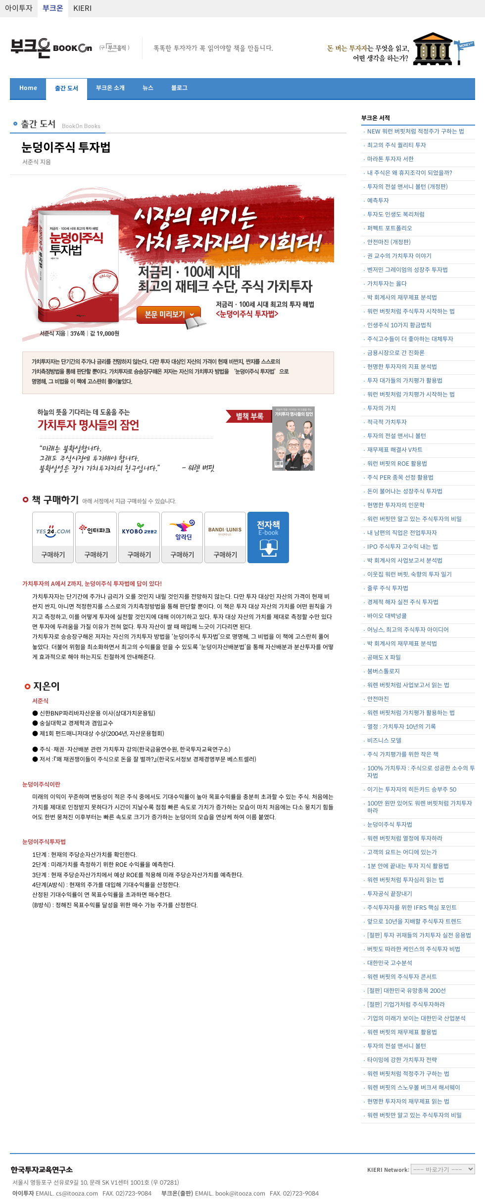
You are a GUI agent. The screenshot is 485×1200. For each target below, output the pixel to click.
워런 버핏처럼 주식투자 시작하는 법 (411, 311)
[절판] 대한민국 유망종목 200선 (406, 991)
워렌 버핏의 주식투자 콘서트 (402, 977)
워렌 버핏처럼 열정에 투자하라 (404, 839)
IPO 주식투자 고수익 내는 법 (402, 547)
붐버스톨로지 (383, 671)
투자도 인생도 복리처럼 (396, 215)
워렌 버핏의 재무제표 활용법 (402, 1032)
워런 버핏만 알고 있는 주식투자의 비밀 (414, 519)
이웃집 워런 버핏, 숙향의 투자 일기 (409, 574)
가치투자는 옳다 (387, 284)
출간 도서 (66, 88)
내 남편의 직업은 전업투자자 (402, 533)
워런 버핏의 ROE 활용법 (397, 464)
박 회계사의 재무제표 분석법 (402, 298)
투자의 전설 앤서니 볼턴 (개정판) (407, 187)
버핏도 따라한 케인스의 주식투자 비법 (413, 949)
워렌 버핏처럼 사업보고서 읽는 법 (408, 685)
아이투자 (19, 8)
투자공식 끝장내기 (389, 894)
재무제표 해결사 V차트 (395, 450)
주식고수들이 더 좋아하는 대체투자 (410, 339)
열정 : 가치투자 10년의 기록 (401, 727)
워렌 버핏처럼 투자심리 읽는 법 (405, 880)
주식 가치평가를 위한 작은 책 (402, 754)
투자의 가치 (381, 408)
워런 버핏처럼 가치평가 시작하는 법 (411, 395)
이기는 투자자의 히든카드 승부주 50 (411, 790)
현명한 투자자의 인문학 (396, 505)
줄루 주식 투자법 (387, 588)
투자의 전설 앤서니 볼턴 (396, 436)
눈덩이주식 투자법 (389, 825)
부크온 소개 (110, 88)
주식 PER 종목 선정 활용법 (400, 478)
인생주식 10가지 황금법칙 (399, 325)
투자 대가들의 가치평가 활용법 (404, 381)
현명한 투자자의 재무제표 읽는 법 (408, 1102)
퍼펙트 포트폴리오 (389, 228)
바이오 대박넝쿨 (387, 616)
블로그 (179, 88)
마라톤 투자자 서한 (390, 159)
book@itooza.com (240, 1194)
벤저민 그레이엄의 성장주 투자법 (407, 270)
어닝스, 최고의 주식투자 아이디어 (408, 630)
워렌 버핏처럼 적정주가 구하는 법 (408, 1074)
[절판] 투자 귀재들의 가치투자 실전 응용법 (419, 935)
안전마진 (378, 699)
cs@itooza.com (77, 1194)
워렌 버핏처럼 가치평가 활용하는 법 (411, 713)
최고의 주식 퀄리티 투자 (396, 145)
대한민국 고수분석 (389, 963)
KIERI (82, 8)
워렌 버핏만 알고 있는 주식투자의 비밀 (414, 1115)
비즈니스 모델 (384, 741)
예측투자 (378, 201)
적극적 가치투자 (387, 422)
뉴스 (148, 88)
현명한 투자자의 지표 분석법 (402, 367)
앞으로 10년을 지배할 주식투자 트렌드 (414, 922)
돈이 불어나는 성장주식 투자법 (404, 491)
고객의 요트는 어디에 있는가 (402, 852)
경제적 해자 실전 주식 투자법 (402, 602)
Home (28, 88)
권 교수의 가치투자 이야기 (399, 256)
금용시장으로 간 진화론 (396, 353)
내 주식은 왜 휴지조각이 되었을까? (409, 173)
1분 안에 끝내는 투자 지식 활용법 (408, 866)
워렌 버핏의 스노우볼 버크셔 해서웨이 (413, 1088)
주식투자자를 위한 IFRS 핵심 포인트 (412, 908)
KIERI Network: (388, 1170)
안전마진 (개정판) (389, 242)
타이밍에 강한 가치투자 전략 (402, 1060)
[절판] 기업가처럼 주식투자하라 (406, 1005)
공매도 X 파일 (384, 658)
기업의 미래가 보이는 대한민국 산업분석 (416, 1018)
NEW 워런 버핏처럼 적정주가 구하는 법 (415, 131)
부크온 (53, 8)
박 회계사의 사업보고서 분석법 (404, 561)
